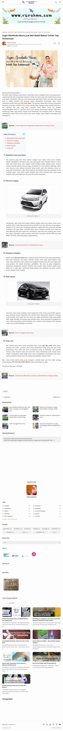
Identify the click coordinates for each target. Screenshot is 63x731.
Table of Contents (9, 134)
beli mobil (24, 103)
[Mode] (56, 2)
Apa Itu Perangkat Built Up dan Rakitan (44, 663)
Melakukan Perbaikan (13, 143)
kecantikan (17, 528)
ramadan (6, 506)
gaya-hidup (6, 528)
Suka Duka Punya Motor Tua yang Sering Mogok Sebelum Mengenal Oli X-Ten (50, 425)
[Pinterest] (57, 725)
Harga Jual (10, 148)
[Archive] (31, 542)
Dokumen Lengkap (13, 141)
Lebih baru (57, 397)
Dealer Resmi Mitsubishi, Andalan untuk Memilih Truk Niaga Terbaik (36, 376)
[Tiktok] (50, 725)
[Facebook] (44, 725)
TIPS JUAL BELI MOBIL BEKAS (21, 362)
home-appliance (8, 516)
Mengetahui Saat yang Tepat (16, 138)
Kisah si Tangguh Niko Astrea (24, 333)
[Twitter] (47, 725)
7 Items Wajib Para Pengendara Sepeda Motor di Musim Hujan (34, 126)
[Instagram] (53, 725)
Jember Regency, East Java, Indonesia (32, 44)
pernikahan (55, 528)
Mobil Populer (11, 145)
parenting (6, 513)
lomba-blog (7, 508)
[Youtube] (60, 725)
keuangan (9, 532)
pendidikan (38, 508)
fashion (6, 511)
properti (37, 513)
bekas (29, 103)
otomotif (5, 391)
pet (54, 532)
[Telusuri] (60, 2)
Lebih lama (6, 397)
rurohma (58, 728)
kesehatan (38, 506)
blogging (35, 528)
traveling (26, 528)
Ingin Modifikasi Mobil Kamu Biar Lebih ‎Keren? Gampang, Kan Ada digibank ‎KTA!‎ (19, 408)
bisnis (24, 532)
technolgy (44, 528)
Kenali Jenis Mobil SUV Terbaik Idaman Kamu (29, 245)
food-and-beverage (40, 511)
